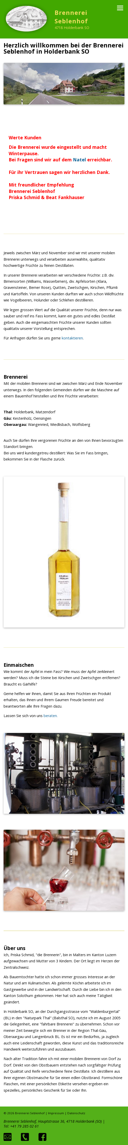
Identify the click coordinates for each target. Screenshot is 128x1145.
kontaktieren (72, 338)
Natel (79, 159)
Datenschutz (76, 1113)
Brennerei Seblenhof (71, 16)
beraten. (51, 715)
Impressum (56, 1113)
